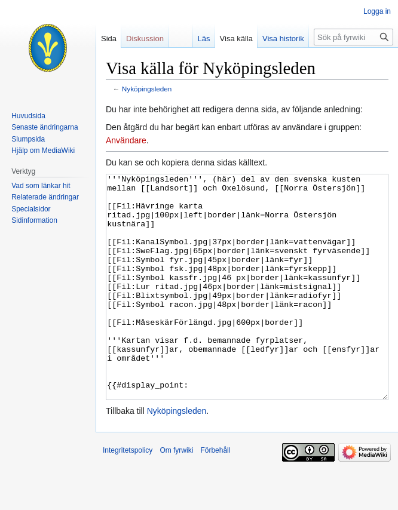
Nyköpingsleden (147, 89)
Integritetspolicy (127, 495)
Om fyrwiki (176, 495)
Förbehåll (215, 495)
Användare (126, 140)
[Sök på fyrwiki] (353, 37)
